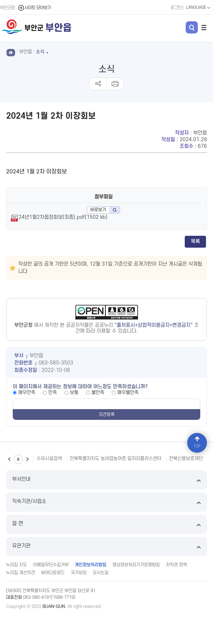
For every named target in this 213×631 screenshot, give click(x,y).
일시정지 (18, 459)
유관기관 (106, 546)
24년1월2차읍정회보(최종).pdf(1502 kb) (63, 217)
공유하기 (98, 84)
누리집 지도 (16, 564)
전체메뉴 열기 (204, 27)
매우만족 (26, 392)
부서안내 (106, 479)
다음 (27, 459)
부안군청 (7, 7)
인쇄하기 (114, 84)
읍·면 (106, 524)
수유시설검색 (49, 458)
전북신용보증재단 (186, 458)
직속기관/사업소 (106, 502)
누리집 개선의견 (20, 572)
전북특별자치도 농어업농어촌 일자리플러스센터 (115, 458)
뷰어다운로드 (53, 572)
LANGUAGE (198, 8)
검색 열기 (192, 27)
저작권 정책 (176, 564)
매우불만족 (128, 392)
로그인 (175, 7)
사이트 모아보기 (34, 8)
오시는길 (100, 572)
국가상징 (79, 572)
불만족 (97, 392)
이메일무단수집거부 (51, 564)
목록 (195, 241)
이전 (9, 459)
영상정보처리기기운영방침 (136, 564)
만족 (52, 392)
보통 (74, 392)
